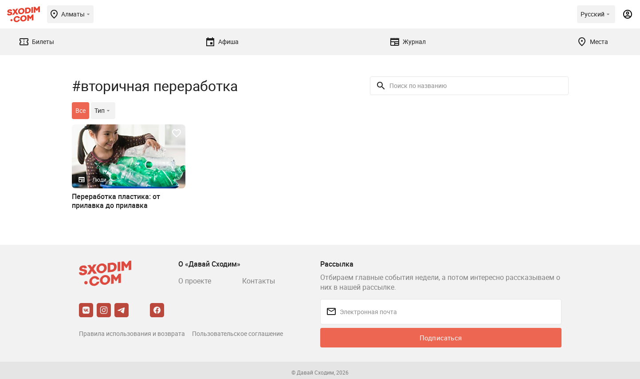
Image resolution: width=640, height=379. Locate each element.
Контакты (258, 281)
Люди (99, 179)
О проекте (194, 281)
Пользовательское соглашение (237, 333)
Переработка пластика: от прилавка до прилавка (116, 201)
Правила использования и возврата (132, 333)
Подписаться (441, 337)
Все (80, 110)
